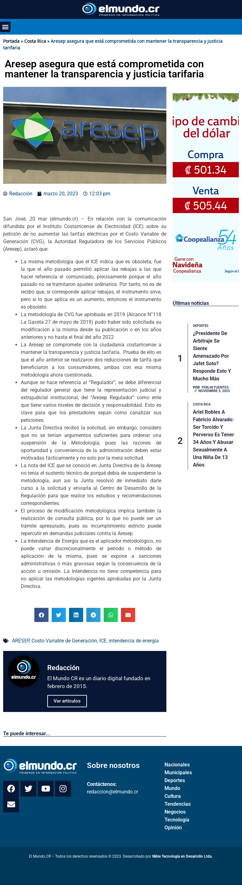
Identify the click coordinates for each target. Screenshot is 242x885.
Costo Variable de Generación (64, 641)
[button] (5, 27)
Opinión (173, 828)
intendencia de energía (134, 641)
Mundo (172, 788)
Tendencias (177, 804)
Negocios (175, 812)
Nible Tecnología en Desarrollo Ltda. (182, 856)
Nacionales (177, 765)
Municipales (178, 773)
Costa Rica (35, 41)
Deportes (174, 780)
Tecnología (176, 820)
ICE (103, 641)
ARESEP (20, 641)
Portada (11, 41)
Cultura (172, 796)
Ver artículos (67, 701)
